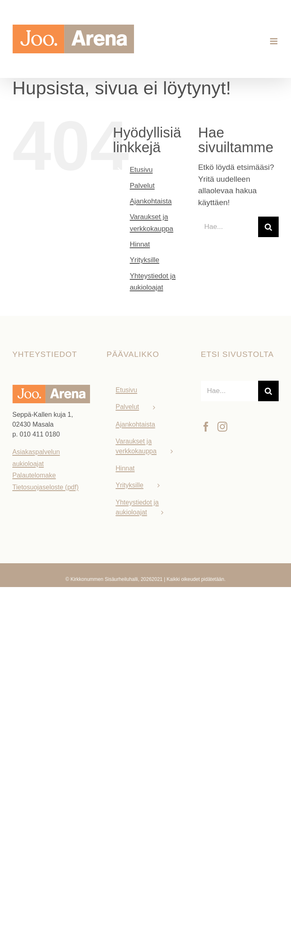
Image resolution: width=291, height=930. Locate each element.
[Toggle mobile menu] (274, 41)
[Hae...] (228, 227)
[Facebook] (206, 427)
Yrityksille (144, 260)
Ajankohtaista (151, 201)
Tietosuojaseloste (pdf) (45, 487)
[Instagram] (222, 427)
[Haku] (268, 227)
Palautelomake (34, 475)
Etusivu (141, 170)
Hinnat (140, 244)
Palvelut (142, 186)
